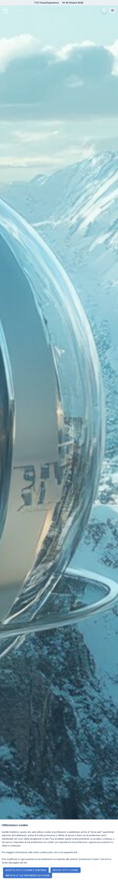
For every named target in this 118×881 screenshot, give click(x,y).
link (75, 852)
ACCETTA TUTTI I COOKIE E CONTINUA (25, 870)
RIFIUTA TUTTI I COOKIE (65, 870)
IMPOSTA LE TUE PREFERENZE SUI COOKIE (27, 875)
